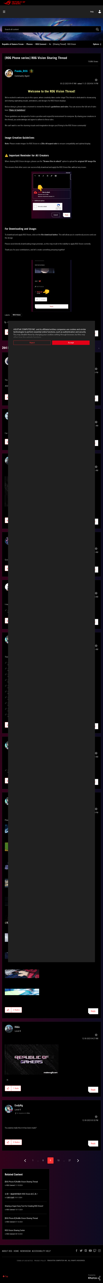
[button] (51, 195)
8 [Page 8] (43, 1160)
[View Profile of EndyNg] (19, 1105)
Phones (29, 44)
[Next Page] (78, 1160)
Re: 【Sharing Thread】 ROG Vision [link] (62, 44)
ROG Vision (17, 315)
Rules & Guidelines (17, 110)
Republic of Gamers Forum (13, 44)
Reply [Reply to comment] (93, 1011)
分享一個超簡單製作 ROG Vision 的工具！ (21, 1194)
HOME (16, 1251)
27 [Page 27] (70, 1160)
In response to (23, 1113)
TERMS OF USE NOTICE (25, 1261)
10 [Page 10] (58, 1160)
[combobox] (51, 29)
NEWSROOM (25, 1251)
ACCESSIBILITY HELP (41, 1251)
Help (92, 12)
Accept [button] (71, 343)
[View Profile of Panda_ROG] (21, 71)
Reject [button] (32, 343)
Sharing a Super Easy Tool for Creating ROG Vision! (24, 1206)
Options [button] (96, 44)
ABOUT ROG (7, 1251)
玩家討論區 (10, 1198)
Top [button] (6, 1276)
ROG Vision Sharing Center (15, 1230)
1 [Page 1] (32, 1160)
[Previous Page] (25, 1160)
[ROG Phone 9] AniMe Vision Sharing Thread (21, 1182)
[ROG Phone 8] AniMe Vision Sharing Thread (21, 1218)
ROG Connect (41, 44)
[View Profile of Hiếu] (17, 1027)
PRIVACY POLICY (40, 1261)
